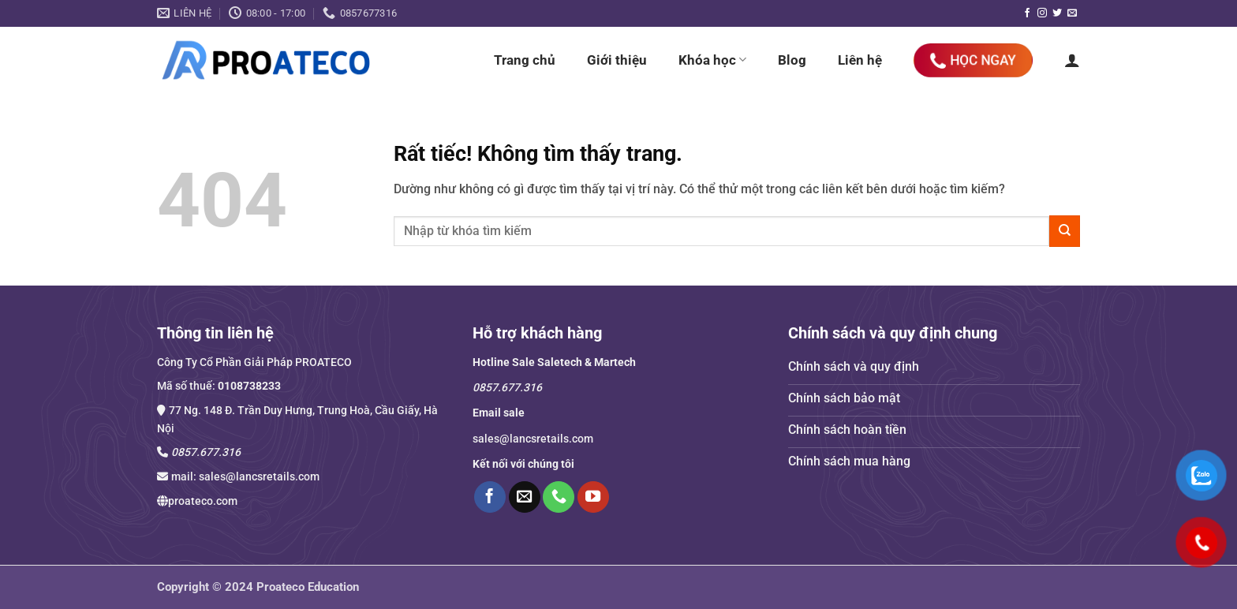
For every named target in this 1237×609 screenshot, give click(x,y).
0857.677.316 (206, 452)
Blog (792, 60)
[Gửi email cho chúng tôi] (1072, 13)
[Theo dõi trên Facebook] (1027, 13)
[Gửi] (1064, 230)
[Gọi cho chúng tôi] (558, 497)
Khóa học (712, 60)
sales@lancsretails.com (259, 476)
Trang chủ (524, 60)
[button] (1072, 60)
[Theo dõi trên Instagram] (1042, 13)
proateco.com (202, 501)
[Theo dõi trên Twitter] (1057, 13)
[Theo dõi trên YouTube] (593, 497)
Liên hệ (860, 60)
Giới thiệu (617, 60)
